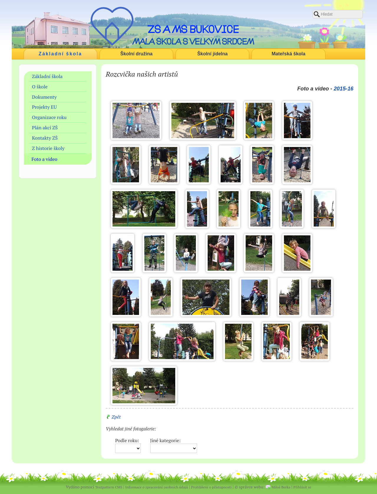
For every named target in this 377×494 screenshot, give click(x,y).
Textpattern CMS (108, 487)
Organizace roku (49, 117)
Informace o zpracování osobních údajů (156, 487)
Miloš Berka (281, 487)
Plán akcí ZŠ (45, 127)
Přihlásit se (302, 487)
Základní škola (60, 53)
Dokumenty (44, 97)
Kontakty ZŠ (45, 138)
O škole (40, 86)
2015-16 (343, 88)
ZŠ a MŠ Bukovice (193, 29)
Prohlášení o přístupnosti (211, 487)
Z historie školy (48, 148)
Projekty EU (44, 107)
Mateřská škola (288, 53)
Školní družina (136, 53)
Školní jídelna (212, 53)
